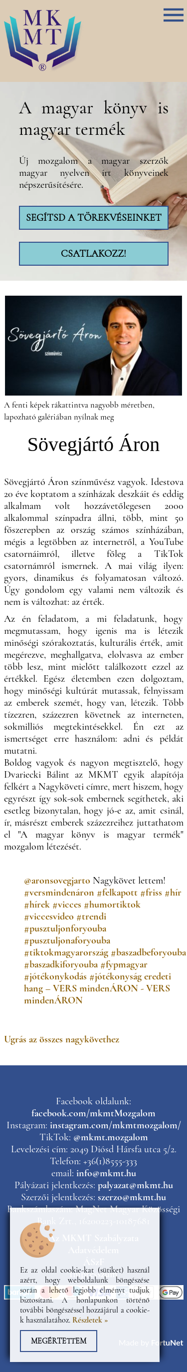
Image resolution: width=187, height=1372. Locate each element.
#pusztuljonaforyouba (67, 940)
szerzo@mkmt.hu (132, 1197)
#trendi (91, 916)
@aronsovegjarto (57, 881)
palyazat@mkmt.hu (135, 1185)
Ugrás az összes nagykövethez (61, 1039)
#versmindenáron (59, 893)
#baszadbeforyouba (148, 952)
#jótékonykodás (55, 976)
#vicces (66, 905)
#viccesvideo (49, 916)
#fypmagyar (124, 964)
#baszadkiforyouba (61, 964)
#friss (151, 893)
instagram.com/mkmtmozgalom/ (115, 1125)
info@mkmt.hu (106, 1173)
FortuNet (167, 1342)
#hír (173, 893)
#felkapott (117, 893)
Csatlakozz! (93, 254)
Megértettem (58, 1341)
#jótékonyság (115, 976)
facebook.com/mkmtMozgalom (93, 1113)
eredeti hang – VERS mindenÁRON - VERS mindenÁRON (97, 988)
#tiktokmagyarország (66, 952)
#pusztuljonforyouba (65, 928)
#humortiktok (112, 905)
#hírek (37, 905)
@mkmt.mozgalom (110, 1137)
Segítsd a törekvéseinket (94, 218)
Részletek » (90, 1320)
